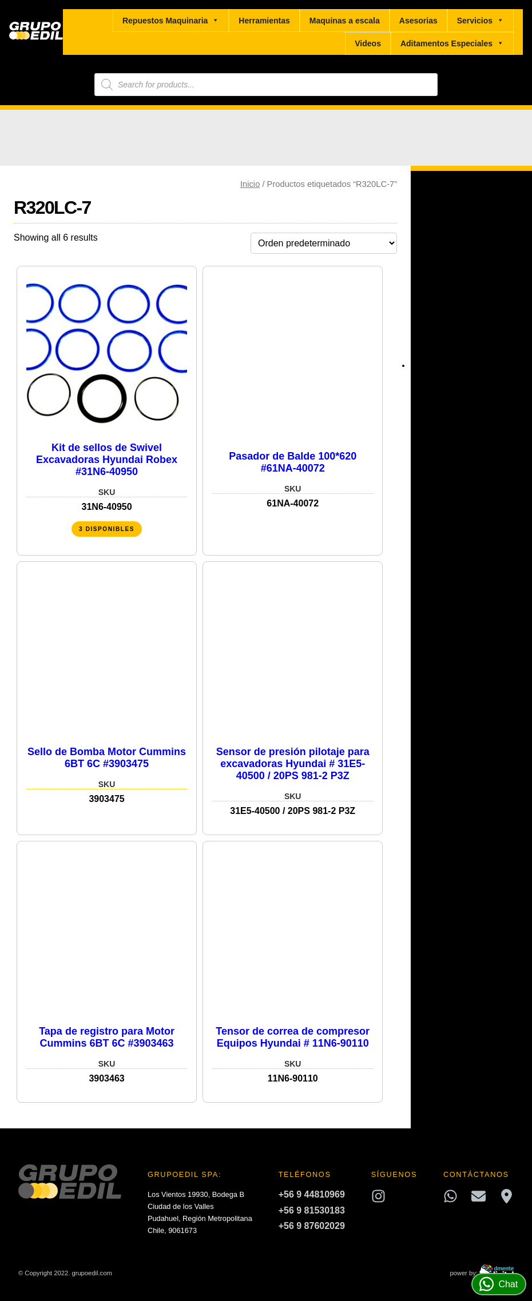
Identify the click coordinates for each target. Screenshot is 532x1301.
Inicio (250, 184)
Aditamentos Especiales (452, 43)
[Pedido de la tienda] (324, 243)
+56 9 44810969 (312, 1194)
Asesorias (418, 20)
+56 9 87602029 (312, 1226)
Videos (368, 43)
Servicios (480, 20)
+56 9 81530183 (312, 1210)
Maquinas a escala (344, 20)
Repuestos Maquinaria (170, 20)
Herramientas (264, 20)
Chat (498, 1284)
